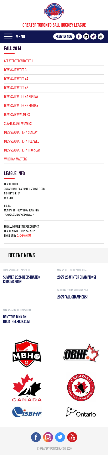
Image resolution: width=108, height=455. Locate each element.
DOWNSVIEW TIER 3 (15, 70)
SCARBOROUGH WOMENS (18, 123)
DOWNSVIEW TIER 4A (16, 79)
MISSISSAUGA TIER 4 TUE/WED (21, 141)
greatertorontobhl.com (53, 448)
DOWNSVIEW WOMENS (17, 114)
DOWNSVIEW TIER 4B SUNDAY (21, 105)
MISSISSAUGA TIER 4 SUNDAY (21, 132)
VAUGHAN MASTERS (15, 159)
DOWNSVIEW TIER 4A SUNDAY (21, 97)
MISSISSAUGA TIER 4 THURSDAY (22, 150)
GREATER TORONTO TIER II (18, 61)
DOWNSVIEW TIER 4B (16, 88)
